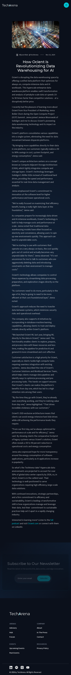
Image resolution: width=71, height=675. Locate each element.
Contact (40, 637)
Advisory (13, 628)
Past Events (14, 653)
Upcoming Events (16, 648)
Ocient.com (33, 523)
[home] (9, 5)
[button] (66, 5)
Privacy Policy (43, 648)
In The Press (42, 632)
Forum (12, 637)
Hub (11, 632)
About (39, 628)
